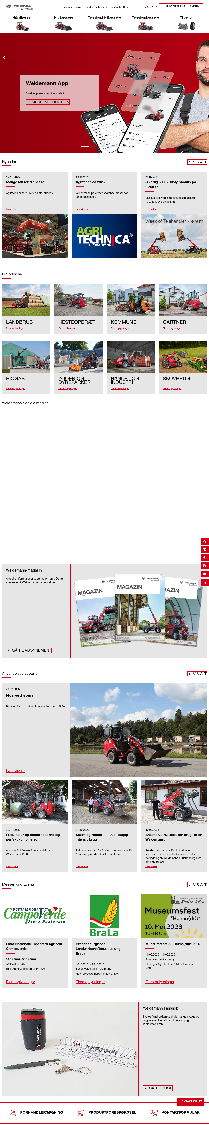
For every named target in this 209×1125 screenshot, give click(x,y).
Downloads (115, 7)
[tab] (85, 146)
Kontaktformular (174, 1108)
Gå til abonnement (27, 647)
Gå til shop (158, 1084)
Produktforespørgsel (106, 1108)
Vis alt (200, 163)
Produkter (67, 7)
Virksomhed (101, 7)
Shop (125, 7)
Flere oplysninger (15, 979)
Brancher (88, 7)
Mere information (46, 102)
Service (78, 7)
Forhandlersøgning (186, 7)
